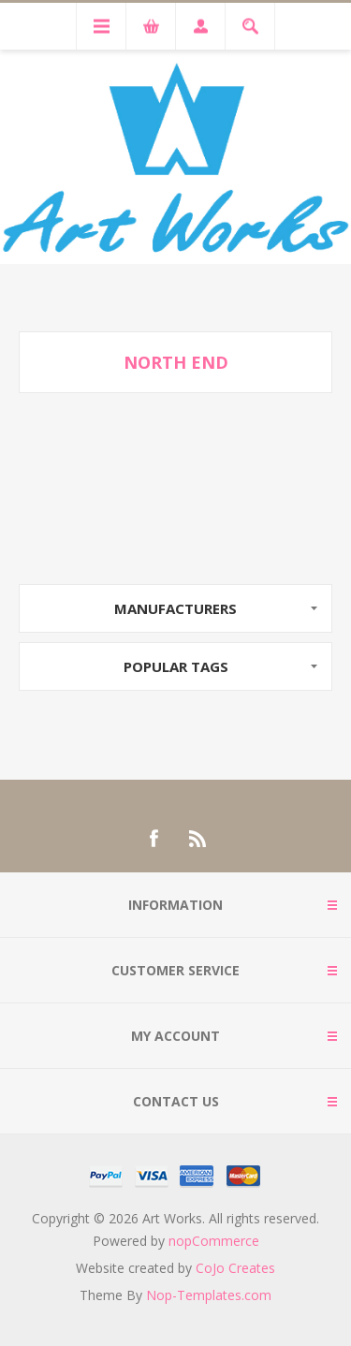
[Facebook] (153, 839)
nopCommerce (213, 1241)
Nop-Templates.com (208, 1295)
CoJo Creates (235, 1268)
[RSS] (198, 839)
